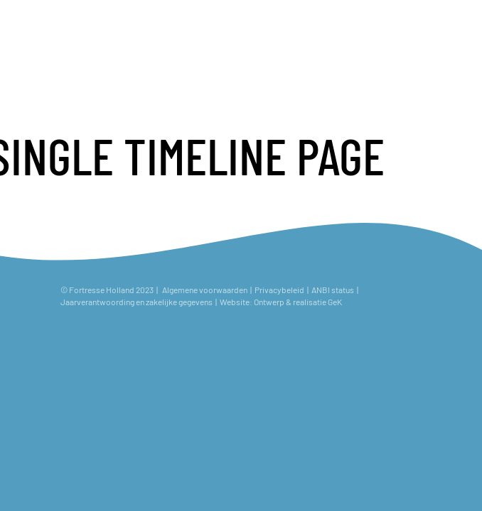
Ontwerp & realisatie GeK (299, 302)
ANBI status (333, 290)
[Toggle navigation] (459, 23)
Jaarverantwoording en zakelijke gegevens (136, 302)
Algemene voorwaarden (204, 290)
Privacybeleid (279, 290)
